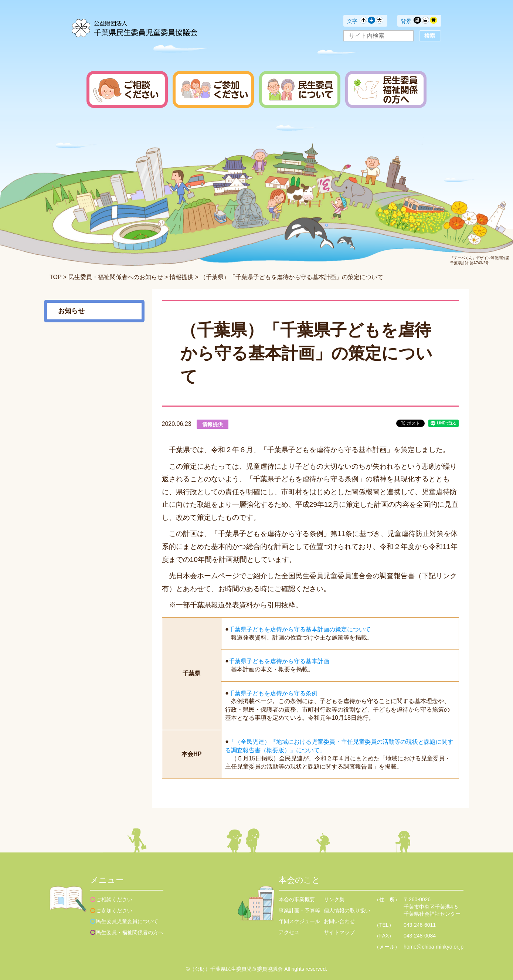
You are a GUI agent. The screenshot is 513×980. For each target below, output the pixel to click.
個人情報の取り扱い (347, 910)
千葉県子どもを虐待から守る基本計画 (279, 661)
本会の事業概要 (297, 899)
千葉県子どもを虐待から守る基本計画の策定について (300, 629)
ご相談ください (114, 899)
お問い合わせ (339, 921)
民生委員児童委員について (127, 921)
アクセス (289, 932)
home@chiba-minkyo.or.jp (433, 947)
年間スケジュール (299, 921)
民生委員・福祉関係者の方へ (129, 932)
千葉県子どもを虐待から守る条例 (273, 693)
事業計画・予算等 (299, 910)
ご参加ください (114, 910)
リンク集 (334, 899)
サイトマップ (339, 932)
